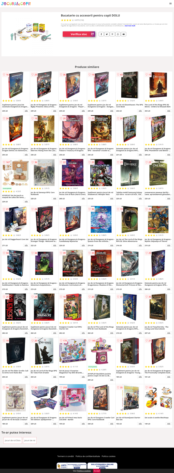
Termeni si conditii (65, 456)
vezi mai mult (130, 26)
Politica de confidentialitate (88, 456)
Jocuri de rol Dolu (13, 440)
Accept (97, 470)
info (26, 111)
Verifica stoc (83, 34)
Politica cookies (109, 456)
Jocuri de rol (29, 440)
